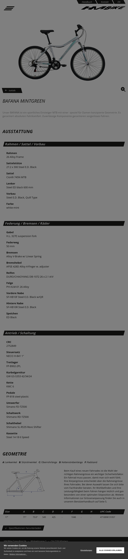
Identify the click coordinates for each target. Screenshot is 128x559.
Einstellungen (86, 550)
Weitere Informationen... (18, 554)
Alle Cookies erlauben (110, 550)
